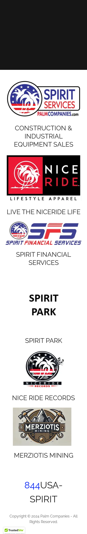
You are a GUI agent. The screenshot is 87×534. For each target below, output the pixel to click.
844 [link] (32, 485)
